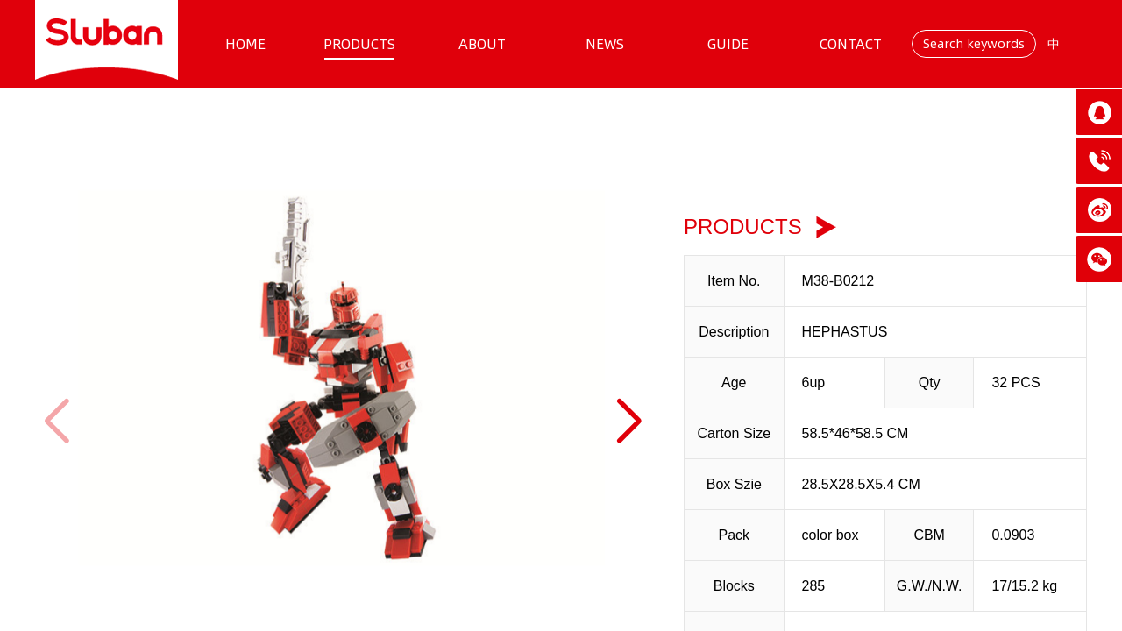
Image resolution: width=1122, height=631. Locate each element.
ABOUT (482, 43)
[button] (628, 421)
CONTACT (851, 43)
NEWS (605, 43)
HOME (245, 43)
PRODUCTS (359, 43)
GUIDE (728, 43)
